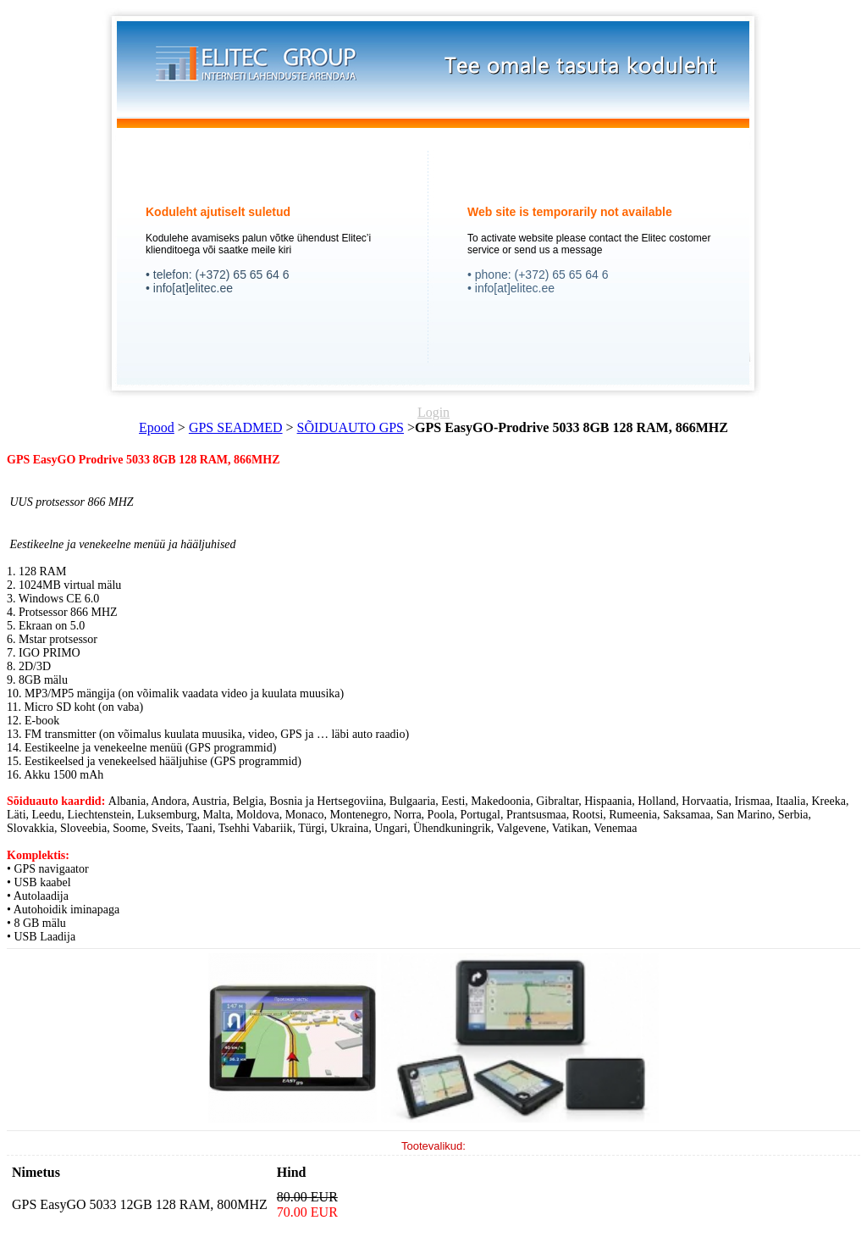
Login (433, 412)
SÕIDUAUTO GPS (350, 427)
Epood (156, 427)
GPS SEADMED (236, 427)
